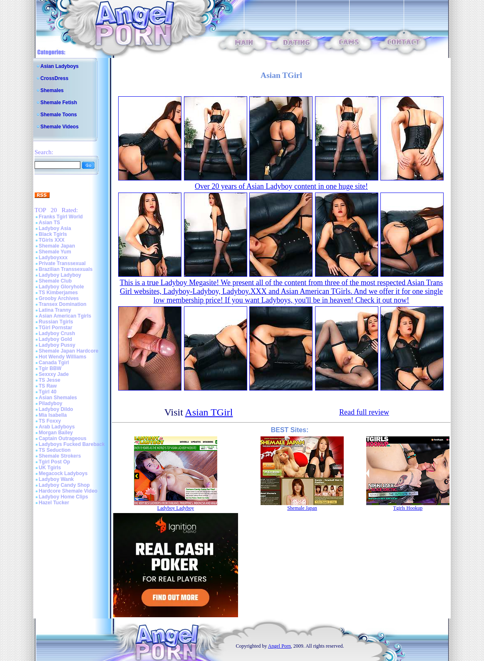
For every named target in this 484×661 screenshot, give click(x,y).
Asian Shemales (58, 398)
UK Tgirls (50, 468)
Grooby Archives (59, 298)
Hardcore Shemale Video (68, 491)
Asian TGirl (209, 412)
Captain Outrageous (63, 438)
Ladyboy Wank (56, 479)
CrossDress (54, 78)
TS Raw (48, 386)
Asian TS (49, 222)
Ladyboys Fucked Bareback (72, 444)
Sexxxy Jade (54, 374)
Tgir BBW (50, 368)
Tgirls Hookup (407, 508)
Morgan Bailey (56, 433)
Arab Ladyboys (57, 427)
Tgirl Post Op (54, 462)
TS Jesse (49, 380)
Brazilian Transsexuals (65, 269)
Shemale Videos (59, 127)
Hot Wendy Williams (62, 357)
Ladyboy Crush (57, 333)
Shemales (52, 90)
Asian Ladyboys (59, 66)
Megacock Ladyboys (63, 473)
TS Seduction (55, 450)
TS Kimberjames (58, 292)
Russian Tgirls (56, 322)
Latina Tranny (55, 310)
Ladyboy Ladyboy (60, 275)
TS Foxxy (50, 421)
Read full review (364, 412)
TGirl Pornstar (55, 327)
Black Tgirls (53, 234)
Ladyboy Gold (55, 339)
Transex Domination (63, 304)
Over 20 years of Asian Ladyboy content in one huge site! (281, 186)
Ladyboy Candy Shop (64, 485)
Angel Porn (279, 646)
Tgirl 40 (48, 392)
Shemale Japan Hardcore (68, 351)
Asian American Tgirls (65, 316)
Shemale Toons (58, 115)
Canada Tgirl (54, 363)
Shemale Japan (57, 246)
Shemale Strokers (60, 456)
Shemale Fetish (58, 102)
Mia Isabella (53, 415)
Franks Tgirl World (61, 217)
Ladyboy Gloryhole (61, 287)
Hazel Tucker (54, 503)
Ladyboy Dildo (56, 409)
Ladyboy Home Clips (63, 497)
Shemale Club (55, 281)
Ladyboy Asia (55, 228)
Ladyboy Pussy (57, 345)
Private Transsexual (62, 263)
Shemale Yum (55, 252)
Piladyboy (50, 403)
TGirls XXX (52, 240)
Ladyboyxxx (53, 257)
